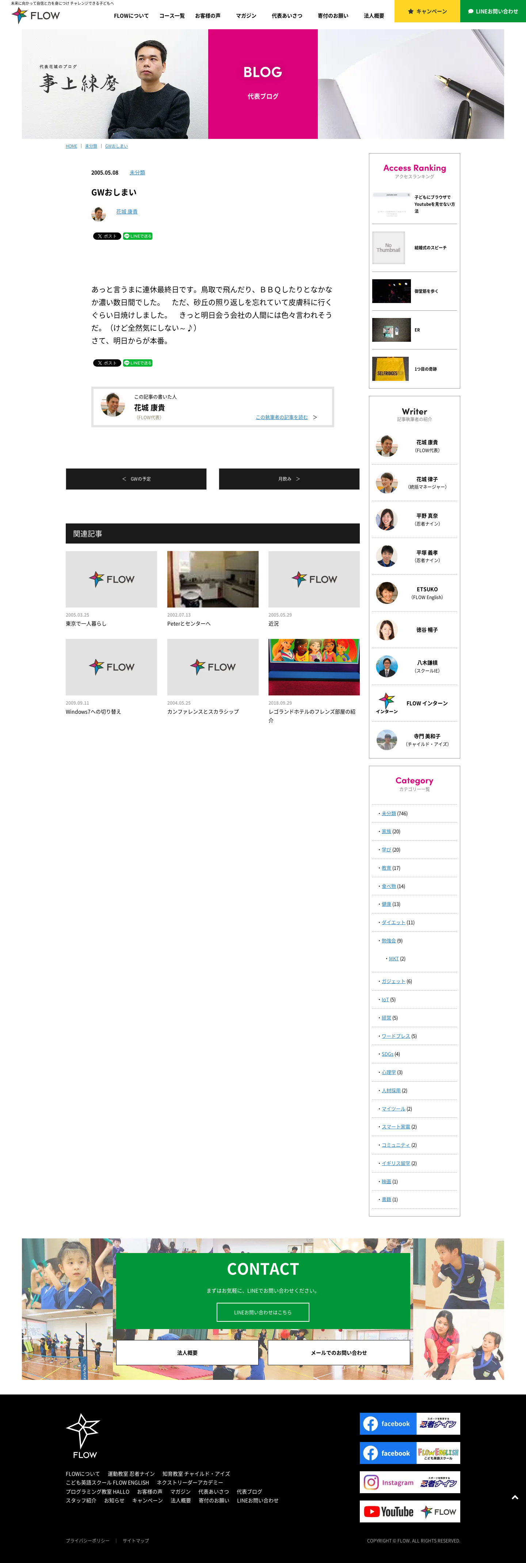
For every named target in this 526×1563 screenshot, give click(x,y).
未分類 (137, 172)
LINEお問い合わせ (497, 11)
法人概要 (374, 15)
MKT (394, 958)
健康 (386, 903)
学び (386, 849)
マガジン (246, 15)
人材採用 (391, 1090)
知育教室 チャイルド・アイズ (196, 1473)
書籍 (386, 1199)
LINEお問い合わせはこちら (263, 1312)
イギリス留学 (396, 1162)
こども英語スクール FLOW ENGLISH (107, 1482)
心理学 (389, 1071)
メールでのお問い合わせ (339, 1352)
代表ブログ (249, 1491)
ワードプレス (396, 1035)
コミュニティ (396, 1144)
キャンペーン (431, 11)
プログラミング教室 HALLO (97, 1491)
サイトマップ (136, 1540)
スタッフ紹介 (81, 1500)
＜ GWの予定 (136, 479)
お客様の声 (208, 15)
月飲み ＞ (289, 479)
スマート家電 (396, 1126)
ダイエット (393, 922)
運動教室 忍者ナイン (131, 1473)
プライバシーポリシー (88, 1540)
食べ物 (389, 885)
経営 (386, 1017)
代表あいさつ (287, 15)
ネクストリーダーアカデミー (190, 1482)
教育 (386, 867)
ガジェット (393, 980)
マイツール (393, 1108)
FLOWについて (131, 15)
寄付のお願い (333, 15)
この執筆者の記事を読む (282, 416)
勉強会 (389, 940)
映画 (386, 1181)
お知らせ (114, 1500)
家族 (386, 831)
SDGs (387, 1053)
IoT (385, 999)
